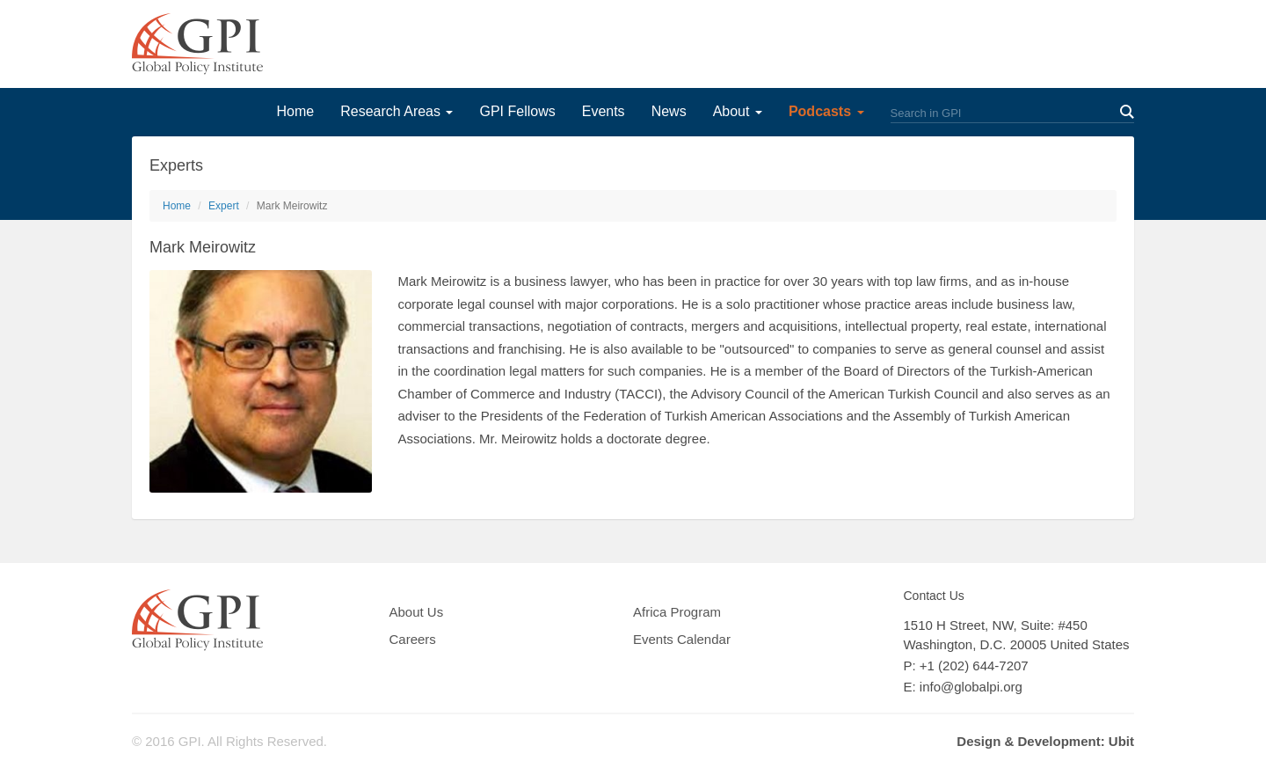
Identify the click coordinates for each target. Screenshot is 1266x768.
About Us (416, 611)
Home (295, 111)
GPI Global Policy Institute (197, 44)
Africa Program (677, 611)
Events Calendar (682, 639)
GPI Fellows (517, 111)
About (737, 111)
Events (603, 111)
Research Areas (396, 111)
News (669, 111)
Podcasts (826, 111)
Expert (223, 206)
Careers (412, 639)
